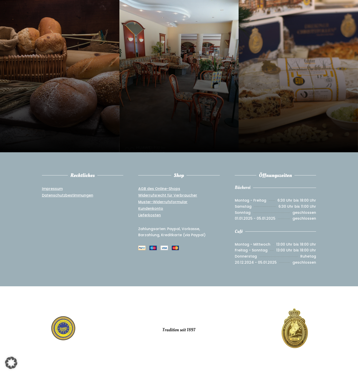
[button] (11, 363)
